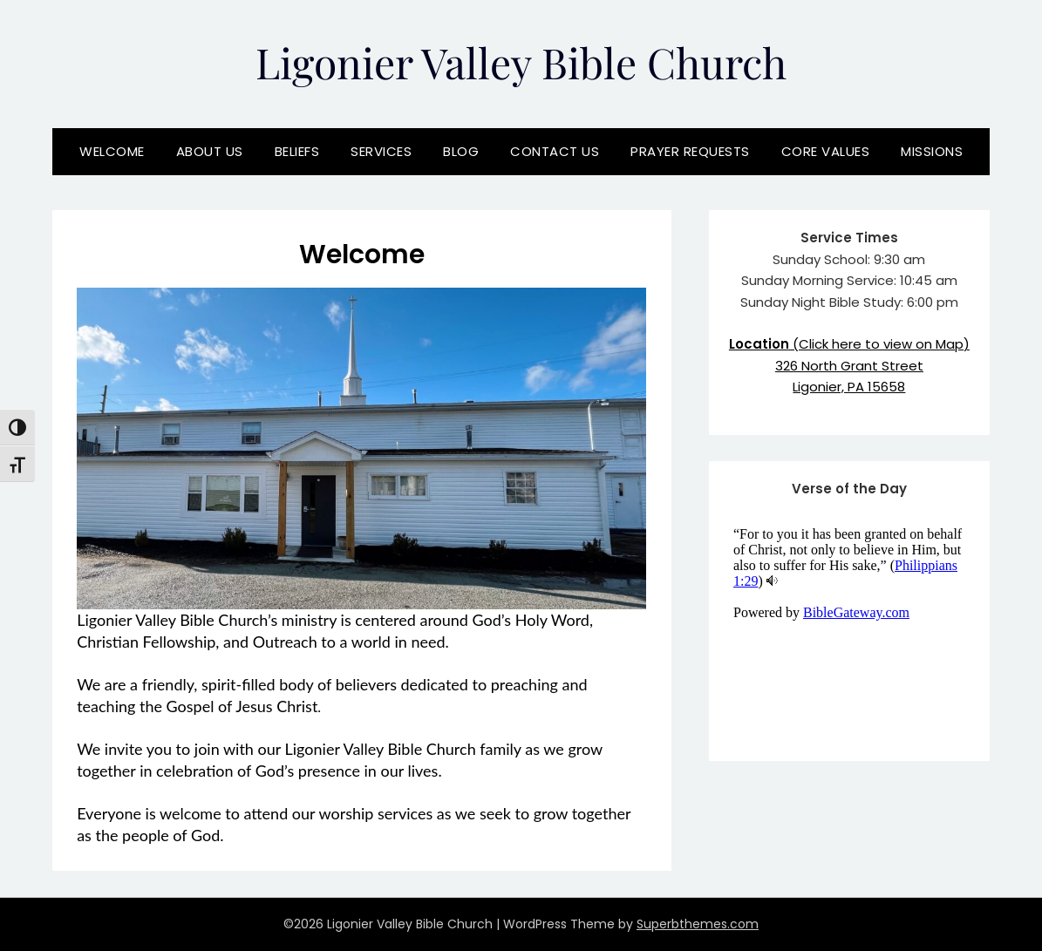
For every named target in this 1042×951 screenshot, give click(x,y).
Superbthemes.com (698, 924)
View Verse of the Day (849, 628)
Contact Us (554, 151)
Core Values (825, 151)
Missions (932, 151)
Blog (461, 151)
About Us (209, 151)
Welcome (112, 151)
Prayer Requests (690, 151)
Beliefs (297, 151)
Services (381, 151)
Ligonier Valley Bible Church (521, 62)
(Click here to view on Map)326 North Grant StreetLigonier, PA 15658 (849, 365)
